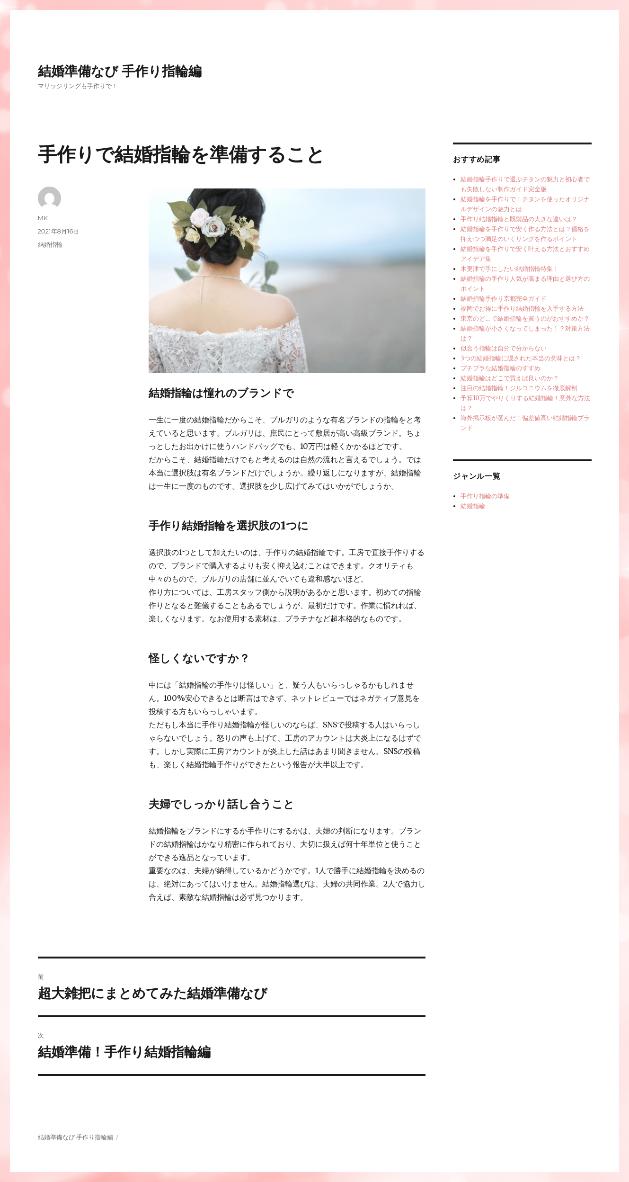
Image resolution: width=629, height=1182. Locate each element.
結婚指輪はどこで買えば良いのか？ (510, 378)
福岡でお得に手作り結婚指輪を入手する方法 (522, 308)
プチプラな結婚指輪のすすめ (500, 368)
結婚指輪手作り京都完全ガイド (504, 299)
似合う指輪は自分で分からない (504, 348)
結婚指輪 (50, 244)
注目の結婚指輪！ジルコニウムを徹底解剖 (519, 388)
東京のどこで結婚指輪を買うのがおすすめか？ (525, 318)
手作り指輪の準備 (485, 496)
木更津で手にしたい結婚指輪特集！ (510, 269)
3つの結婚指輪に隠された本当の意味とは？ (521, 358)
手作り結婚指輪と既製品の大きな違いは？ (519, 219)
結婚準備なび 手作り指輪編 (120, 71)
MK (43, 218)
